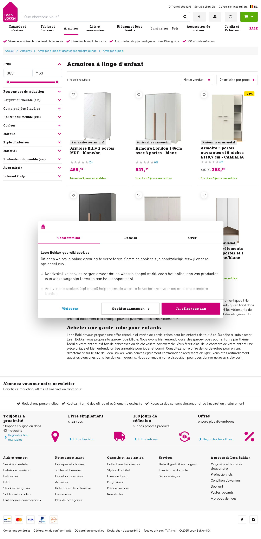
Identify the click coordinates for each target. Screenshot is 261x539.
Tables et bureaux (47, 28)
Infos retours (145, 439)
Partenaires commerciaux (22, 500)
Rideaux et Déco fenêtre (129, 28)
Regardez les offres (215, 439)
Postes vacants (222, 492)
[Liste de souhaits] (73, 94)
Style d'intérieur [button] (32, 142)
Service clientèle (15, 464)
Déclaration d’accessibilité (123, 530)
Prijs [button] (32, 63)
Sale (253, 28)
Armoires (71, 28)
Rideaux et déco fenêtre (73, 488)
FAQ (6, 482)
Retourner (10, 476)
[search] (105, 17)
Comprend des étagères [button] (32, 108)
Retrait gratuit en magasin (178, 464)
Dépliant (217, 486)
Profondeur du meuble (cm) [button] (32, 159)
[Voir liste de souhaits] (231, 17)
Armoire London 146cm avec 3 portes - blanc (159, 150)
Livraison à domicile (173, 470)
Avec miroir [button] (32, 167)
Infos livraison (81, 439)
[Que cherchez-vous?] (185, 16)
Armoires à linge (113, 50)
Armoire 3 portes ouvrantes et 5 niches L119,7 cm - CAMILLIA (222, 152)
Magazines (115, 482)
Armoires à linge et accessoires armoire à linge (67, 50)
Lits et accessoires (95, 28)
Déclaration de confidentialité (53, 530)
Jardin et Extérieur (232, 28)
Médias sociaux (118, 488)
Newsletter (115, 494)
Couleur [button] (32, 125)
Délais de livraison (16, 470)
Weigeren (70, 308)
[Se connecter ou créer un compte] (215, 17)
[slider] (8, 82)
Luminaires (159, 28)
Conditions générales (16, 530)
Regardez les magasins (15, 437)
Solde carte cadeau (18, 494)
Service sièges (169, 476)
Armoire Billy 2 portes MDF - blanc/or (92, 150)
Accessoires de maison (198, 28)
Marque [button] (32, 133)
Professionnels (222, 474)
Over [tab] (192, 237)
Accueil (9, 50)
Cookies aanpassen (130, 308)
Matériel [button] (32, 150)
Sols (175, 28)
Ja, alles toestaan (191, 308)
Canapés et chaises (17, 28)
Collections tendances (123, 464)
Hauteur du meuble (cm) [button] (32, 117)
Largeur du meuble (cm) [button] (32, 100)
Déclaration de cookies (89, 530)
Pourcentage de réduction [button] (32, 91)
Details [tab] (130, 237)
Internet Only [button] (32, 176)
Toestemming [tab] (68, 237)
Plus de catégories (69, 500)
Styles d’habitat (118, 470)
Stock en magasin (16, 488)
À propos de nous (224, 498)
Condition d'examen (225, 480)
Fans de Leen (117, 476)
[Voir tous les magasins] (199, 17)
